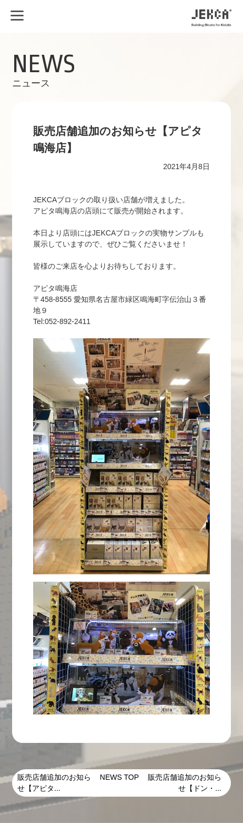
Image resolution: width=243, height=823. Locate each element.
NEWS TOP (119, 777)
